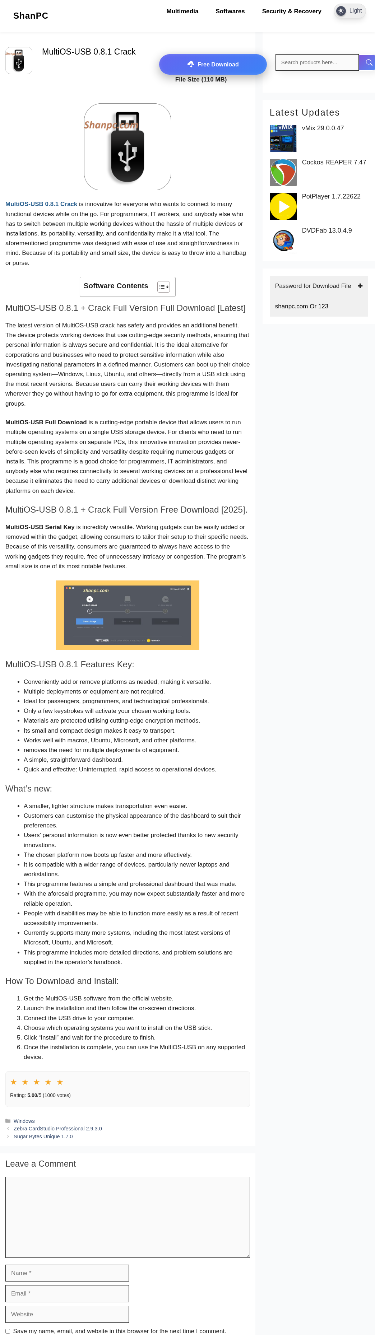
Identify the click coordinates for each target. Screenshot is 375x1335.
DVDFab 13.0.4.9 (327, 230)
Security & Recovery (291, 11)
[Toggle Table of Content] (160, 287)
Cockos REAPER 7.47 (334, 162)
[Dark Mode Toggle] (350, 11)
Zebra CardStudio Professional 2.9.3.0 (58, 1128)
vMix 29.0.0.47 (323, 128)
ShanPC (30, 15)
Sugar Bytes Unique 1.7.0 (43, 1136)
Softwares (230, 11)
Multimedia (183, 11)
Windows (24, 1121)
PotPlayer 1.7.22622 (331, 196)
